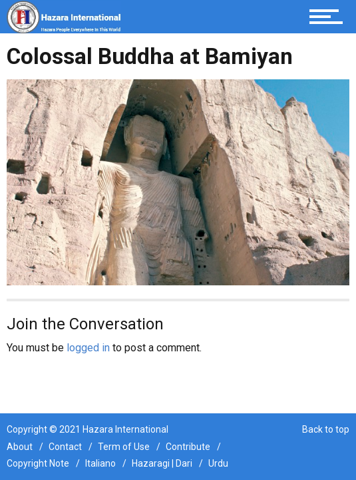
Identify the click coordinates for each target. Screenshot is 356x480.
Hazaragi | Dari (162, 463)
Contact (65, 446)
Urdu (218, 463)
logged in (88, 347)
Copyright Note (38, 463)
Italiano (100, 463)
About (20, 446)
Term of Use (124, 446)
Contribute (188, 446)
